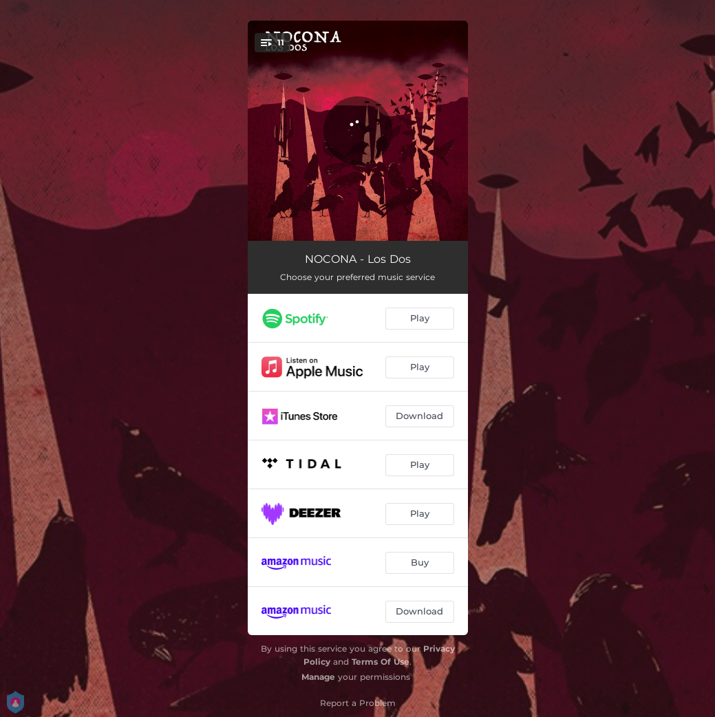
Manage (318, 677)
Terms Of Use (380, 661)
